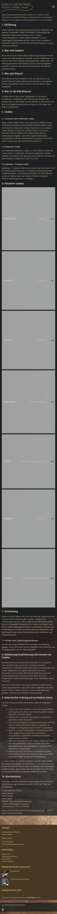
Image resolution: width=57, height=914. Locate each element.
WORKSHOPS (15, 871)
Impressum (6, 854)
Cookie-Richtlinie (8, 861)
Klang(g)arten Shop (11, 890)
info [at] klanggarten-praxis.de (13, 844)
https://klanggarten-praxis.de (26, 30)
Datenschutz (6, 859)
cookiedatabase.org (37, 810)
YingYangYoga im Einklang (19, 879)
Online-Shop (30, 897)
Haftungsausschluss (9, 856)
